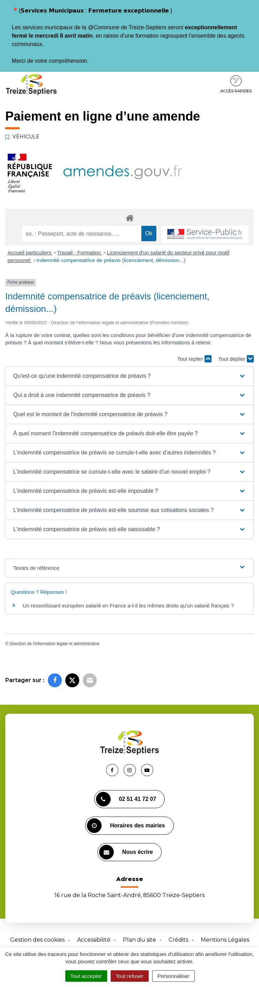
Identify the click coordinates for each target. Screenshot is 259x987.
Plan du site (139, 939)
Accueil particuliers (30, 252)
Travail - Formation (79, 252)
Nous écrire (126, 852)
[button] (129, 376)
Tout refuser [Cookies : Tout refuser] (129, 976)
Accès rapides (236, 84)
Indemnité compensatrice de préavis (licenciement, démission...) (111, 260)
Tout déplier (236, 358)
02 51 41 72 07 (126, 799)
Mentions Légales (225, 939)
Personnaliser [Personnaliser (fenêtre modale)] (173, 976)
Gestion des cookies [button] (37, 939)
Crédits (178, 939)
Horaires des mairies (126, 825)
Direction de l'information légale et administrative (54, 643)
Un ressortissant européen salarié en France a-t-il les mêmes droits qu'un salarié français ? (128, 606)
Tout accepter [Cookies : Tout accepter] (86, 976)
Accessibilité (93, 939)
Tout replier (194, 358)
